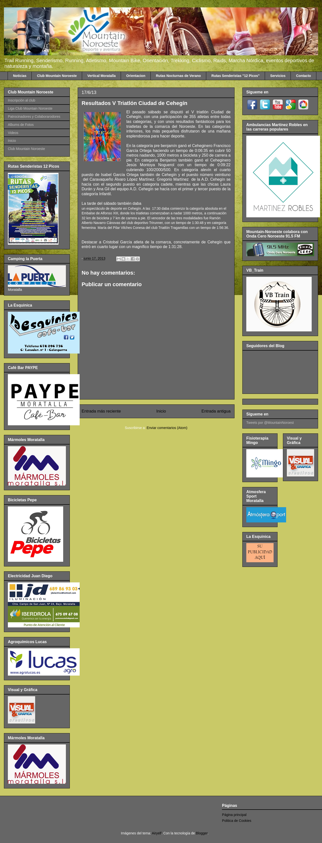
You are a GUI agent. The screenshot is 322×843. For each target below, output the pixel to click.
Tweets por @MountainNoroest (270, 423)
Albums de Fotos (21, 125)
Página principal (234, 815)
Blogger (201, 833)
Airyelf (156, 833)
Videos (13, 133)
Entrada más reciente (101, 411)
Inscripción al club (21, 100)
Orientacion (135, 76)
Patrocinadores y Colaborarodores (34, 116)
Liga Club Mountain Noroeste (30, 108)
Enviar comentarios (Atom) (166, 428)
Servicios (277, 76)
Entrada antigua (216, 411)
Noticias (19, 76)
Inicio (161, 411)
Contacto (303, 76)
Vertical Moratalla (101, 76)
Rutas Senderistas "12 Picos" (235, 76)
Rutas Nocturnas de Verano (178, 76)
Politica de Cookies (236, 821)
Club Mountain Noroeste (57, 76)
